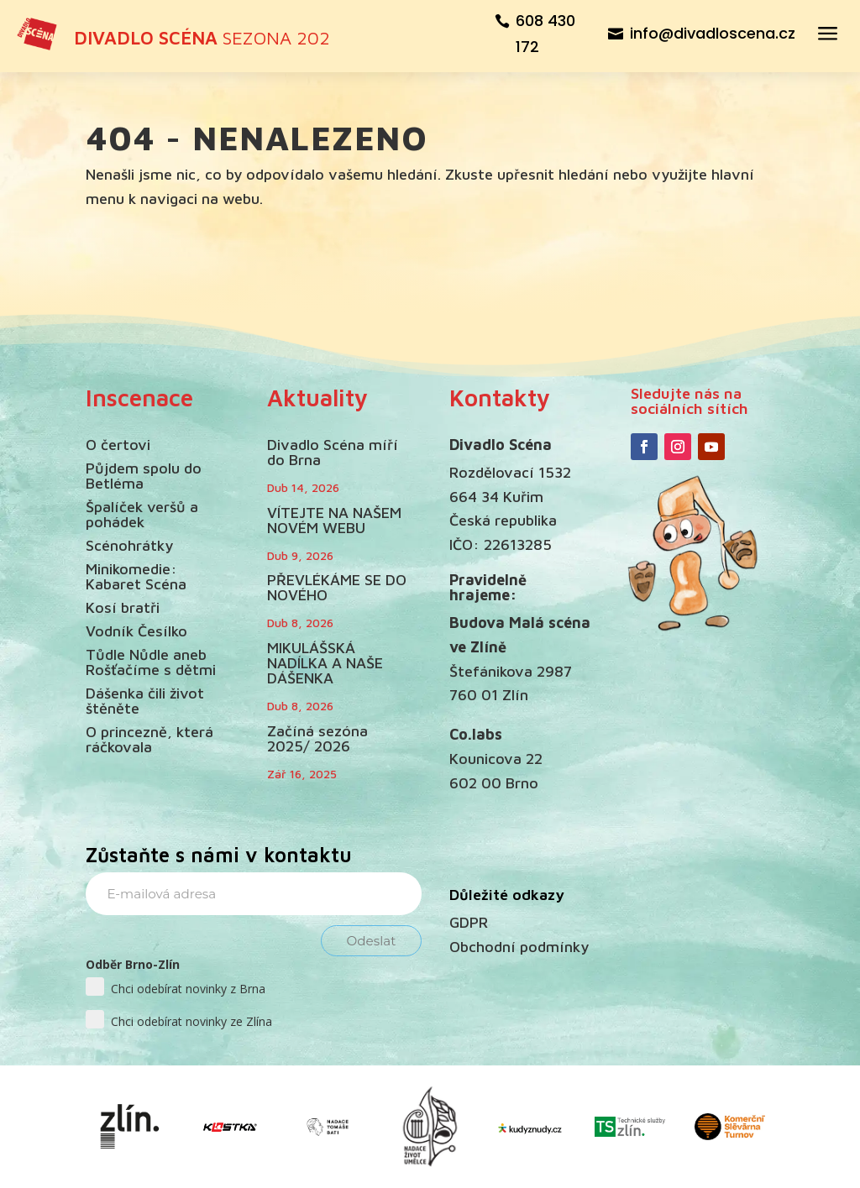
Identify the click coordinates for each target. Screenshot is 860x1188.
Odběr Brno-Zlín (133, 964)
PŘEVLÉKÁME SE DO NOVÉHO (336, 587)
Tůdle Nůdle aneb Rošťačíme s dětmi (151, 662)
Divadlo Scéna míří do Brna (332, 452)
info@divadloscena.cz (712, 33)
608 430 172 (545, 33)
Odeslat (371, 941)
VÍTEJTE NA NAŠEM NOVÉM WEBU (334, 520)
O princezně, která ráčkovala (149, 739)
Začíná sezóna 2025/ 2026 (317, 738)
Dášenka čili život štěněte (145, 700)
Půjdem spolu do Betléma (144, 475)
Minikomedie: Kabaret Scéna (136, 576)
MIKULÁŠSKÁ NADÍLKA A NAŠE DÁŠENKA (325, 663)
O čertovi (118, 444)
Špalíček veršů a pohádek (142, 514)
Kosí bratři (123, 607)
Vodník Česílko (136, 631)
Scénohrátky (129, 545)
